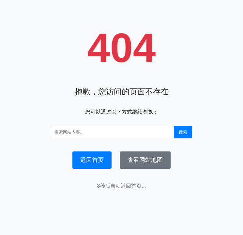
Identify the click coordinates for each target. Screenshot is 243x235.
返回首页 (92, 160)
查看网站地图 (145, 160)
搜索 (183, 132)
